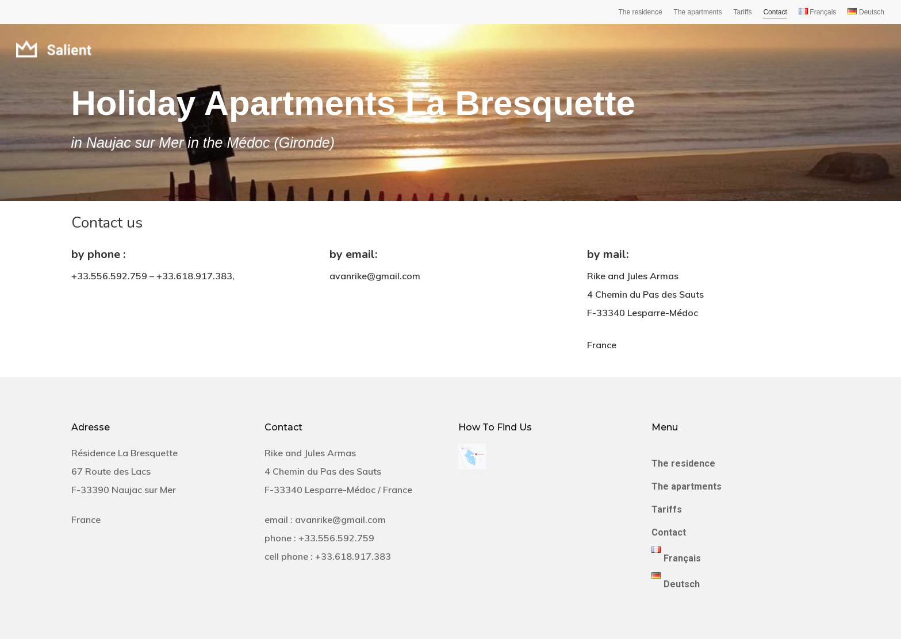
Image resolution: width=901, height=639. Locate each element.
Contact (775, 12)
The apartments (698, 12)
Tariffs (743, 12)
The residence (640, 12)
